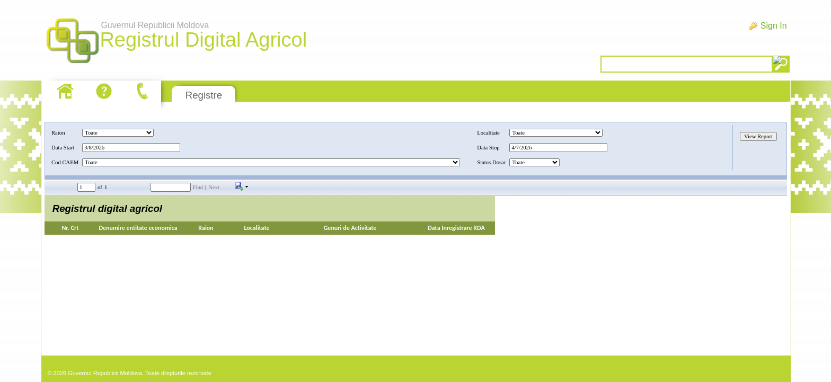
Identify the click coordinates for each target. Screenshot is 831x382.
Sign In (774, 25)
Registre (203, 95)
